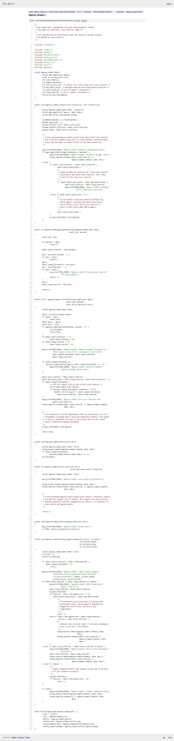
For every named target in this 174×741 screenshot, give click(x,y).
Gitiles (14, 737)
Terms (27, 737)
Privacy (21, 737)
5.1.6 (79, 11)
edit (84, 21)
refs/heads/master (102, 11)
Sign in (169, 4)
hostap (87, 11)
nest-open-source (38, 11)
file (77, 21)
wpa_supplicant (134, 11)
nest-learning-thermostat (62, 11)
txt (164, 737)
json (170, 737)
